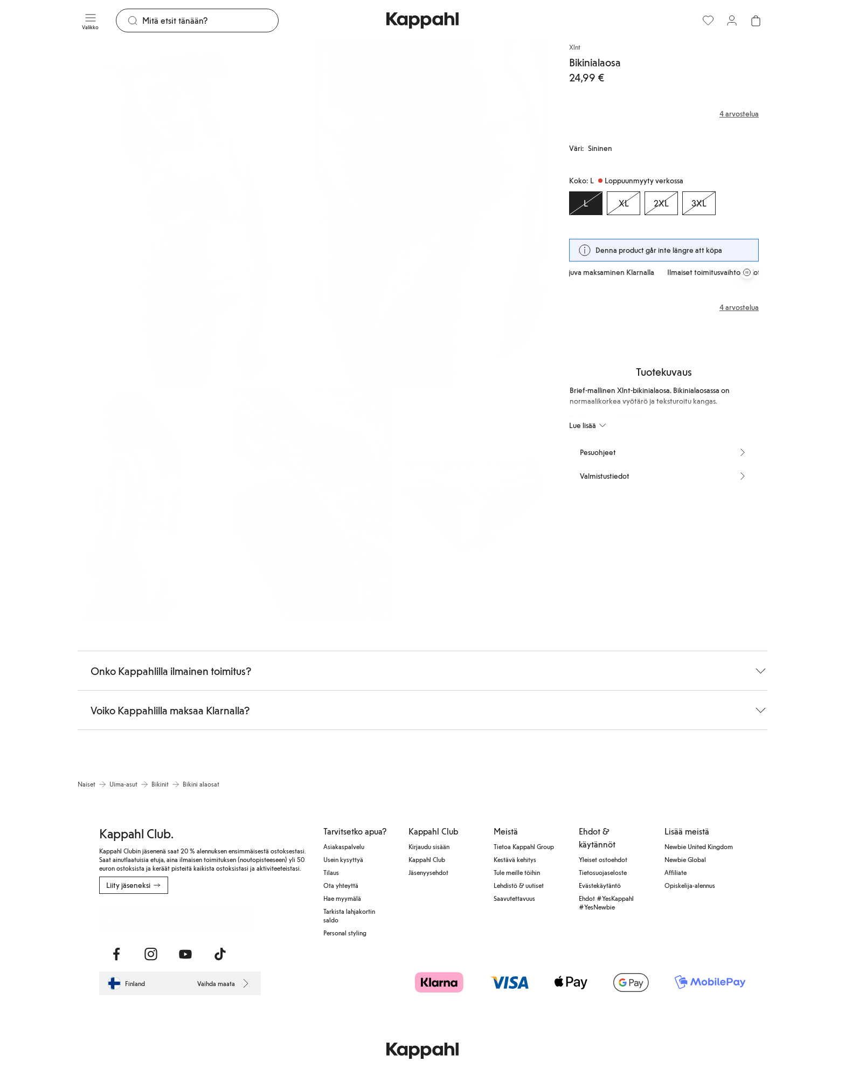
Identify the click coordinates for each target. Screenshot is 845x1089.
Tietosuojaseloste (603, 872)
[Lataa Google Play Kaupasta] (215, 917)
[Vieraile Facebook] (116, 954)
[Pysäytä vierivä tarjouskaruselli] (746, 272)
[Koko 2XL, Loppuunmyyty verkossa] (661, 203)
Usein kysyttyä (343, 859)
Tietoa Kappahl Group (524, 846)
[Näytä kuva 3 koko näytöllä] (154, 504)
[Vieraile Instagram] (151, 954)
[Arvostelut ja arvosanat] (664, 113)
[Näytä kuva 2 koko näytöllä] (431, 213)
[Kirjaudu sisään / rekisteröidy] (732, 20)
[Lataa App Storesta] (137, 917)
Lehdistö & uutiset (519, 885)
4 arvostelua (739, 307)
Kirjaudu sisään (428, 846)
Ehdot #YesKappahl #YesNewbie (606, 902)
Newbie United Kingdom (698, 846)
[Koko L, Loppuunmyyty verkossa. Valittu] (585, 203)
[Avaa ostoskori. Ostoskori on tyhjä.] (755, 20)
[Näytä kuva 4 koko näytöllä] (312, 504)
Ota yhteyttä (340, 885)
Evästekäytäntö (600, 885)
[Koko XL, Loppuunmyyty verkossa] (623, 203)
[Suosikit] (708, 20)
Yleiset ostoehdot (603, 859)
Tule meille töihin (517, 872)
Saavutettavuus (514, 898)
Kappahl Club (426, 859)
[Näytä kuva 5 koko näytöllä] (471, 504)
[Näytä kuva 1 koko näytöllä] (194, 213)
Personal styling (344, 932)
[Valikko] (90, 20)
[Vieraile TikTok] (219, 954)
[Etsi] (210, 20)
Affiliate (675, 872)
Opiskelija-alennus (689, 885)
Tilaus (331, 872)
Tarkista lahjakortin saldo (349, 915)
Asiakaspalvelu (343, 846)
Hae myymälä (342, 898)
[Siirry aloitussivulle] (422, 20)
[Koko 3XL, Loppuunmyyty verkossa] (699, 203)
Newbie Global (685, 859)
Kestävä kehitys (515, 859)
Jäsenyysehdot (428, 872)
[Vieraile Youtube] (185, 954)
